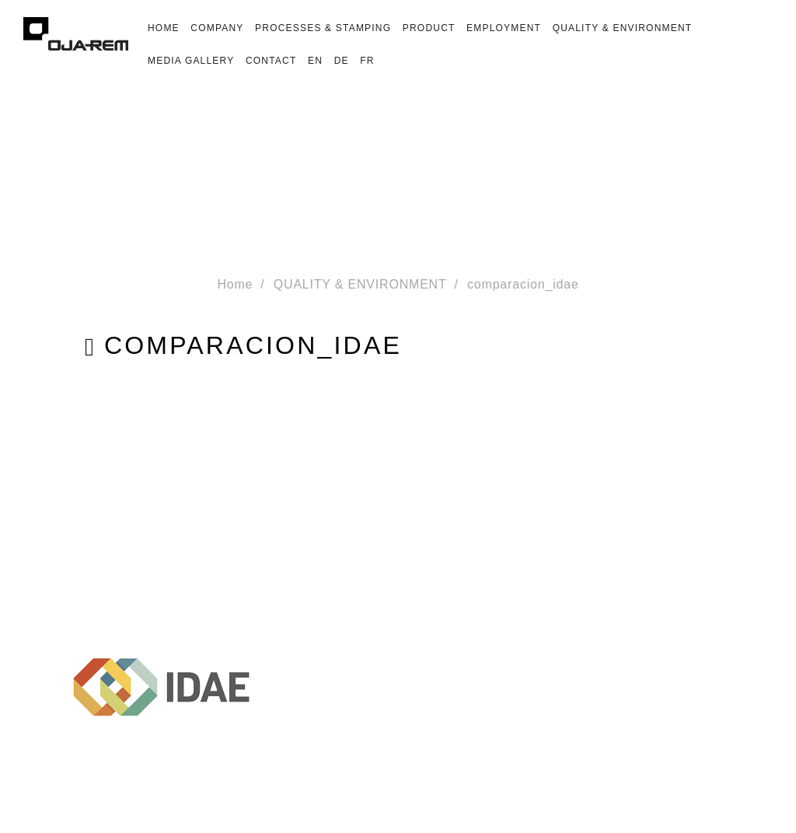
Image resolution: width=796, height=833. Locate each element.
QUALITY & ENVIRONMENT (623, 28)
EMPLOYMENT (503, 28)
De (341, 60)
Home (235, 284)
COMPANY (216, 28)
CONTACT (271, 60)
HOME (164, 28)
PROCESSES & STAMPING (323, 28)
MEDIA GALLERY (191, 60)
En (315, 60)
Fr (367, 60)
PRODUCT (429, 28)
